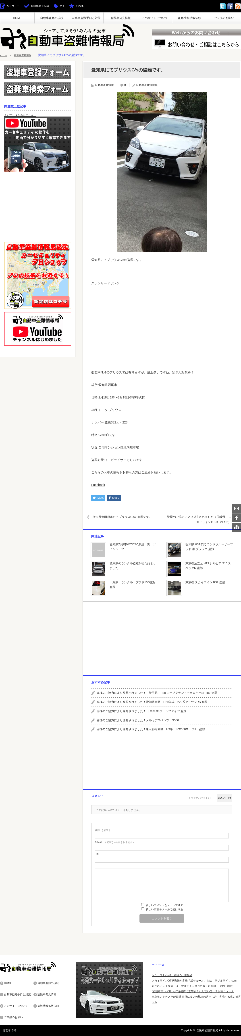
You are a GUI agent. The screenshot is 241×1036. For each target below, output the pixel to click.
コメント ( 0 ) (224, 795)
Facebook (98, 485)
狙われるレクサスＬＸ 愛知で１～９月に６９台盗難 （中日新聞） (193, 986)
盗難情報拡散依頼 (189, 18)
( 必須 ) (102, 830)
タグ (62, 6)
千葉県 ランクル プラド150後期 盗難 (134, 585)
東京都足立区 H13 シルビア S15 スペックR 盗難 (208, 566)
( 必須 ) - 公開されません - (114, 842)
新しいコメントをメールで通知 (164, 905)
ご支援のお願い (224, 18)
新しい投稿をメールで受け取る (164, 909)
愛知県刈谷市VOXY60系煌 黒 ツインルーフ (133, 547)
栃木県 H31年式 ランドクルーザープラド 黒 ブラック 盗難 (209, 547)
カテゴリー (13, 6)
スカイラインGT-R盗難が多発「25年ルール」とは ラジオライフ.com (194, 980)
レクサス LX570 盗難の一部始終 (172, 975)
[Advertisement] (161, 319)
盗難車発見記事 (40, 6)
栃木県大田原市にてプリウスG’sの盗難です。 (126, 517)
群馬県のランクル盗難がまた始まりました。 (133, 566)
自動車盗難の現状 (51, 18)
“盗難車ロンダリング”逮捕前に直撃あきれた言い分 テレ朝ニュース (193, 991)
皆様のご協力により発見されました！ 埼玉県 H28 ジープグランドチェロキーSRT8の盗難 (157, 692)
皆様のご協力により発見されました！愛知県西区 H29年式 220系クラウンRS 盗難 (152, 702)
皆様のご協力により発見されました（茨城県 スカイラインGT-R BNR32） (199, 519)
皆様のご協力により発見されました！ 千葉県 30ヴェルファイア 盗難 (141, 711)
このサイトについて (155, 18)
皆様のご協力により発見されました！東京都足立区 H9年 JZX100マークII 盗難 (151, 729)
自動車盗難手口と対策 (86, 18)
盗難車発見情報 (120, 18)
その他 (79, 6)
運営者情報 (6, 1030)
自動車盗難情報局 (147, 85)
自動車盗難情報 (25, 55)
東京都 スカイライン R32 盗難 (205, 582)
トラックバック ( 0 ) (199, 795)
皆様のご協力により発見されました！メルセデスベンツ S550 (138, 720)
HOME (17, 18)
